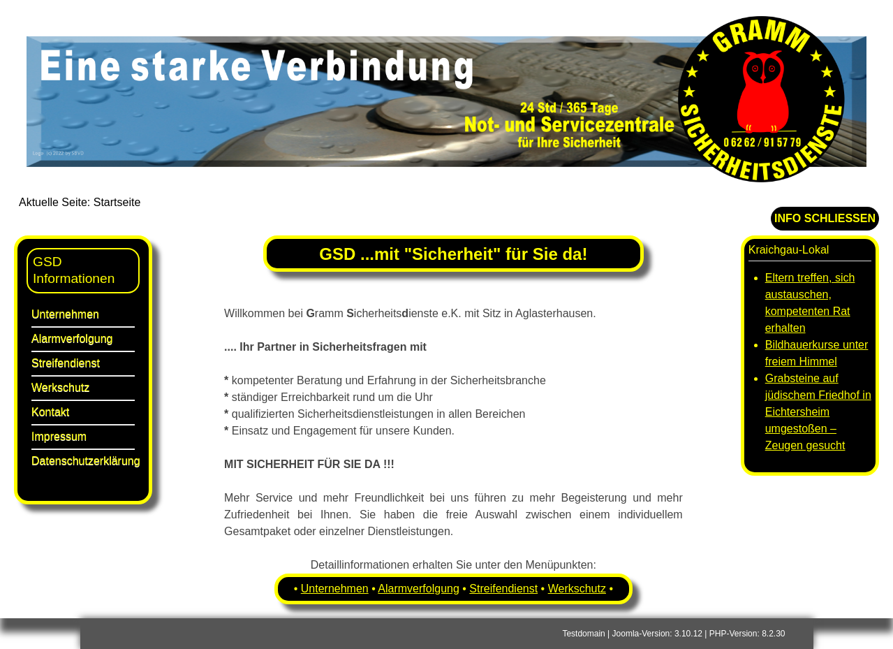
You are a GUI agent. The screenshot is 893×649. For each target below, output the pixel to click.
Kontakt (50, 412)
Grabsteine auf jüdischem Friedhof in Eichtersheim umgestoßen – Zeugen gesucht (818, 411)
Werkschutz (60, 387)
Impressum (59, 436)
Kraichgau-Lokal (788, 250)
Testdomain (583, 634)
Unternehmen (65, 314)
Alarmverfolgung (72, 338)
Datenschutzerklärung (83, 461)
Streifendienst (65, 363)
